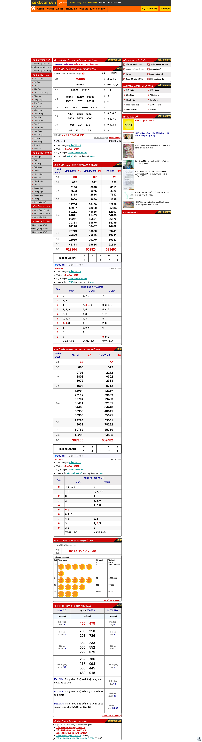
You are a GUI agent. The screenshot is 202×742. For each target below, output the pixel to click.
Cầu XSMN (75, 267)
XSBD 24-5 (88, 337)
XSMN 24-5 (58, 265)
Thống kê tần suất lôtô (135, 66)
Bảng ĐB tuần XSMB (134, 75)
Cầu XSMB (75, 141)
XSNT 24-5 (99, 528)
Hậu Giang (38, 127)
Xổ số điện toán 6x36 (42, 210)
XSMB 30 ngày (115, 134)
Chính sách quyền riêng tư (119, 741)
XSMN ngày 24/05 (79, 161)
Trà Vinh (37, 141)
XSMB (40, 8)
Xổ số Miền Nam (62, 161)
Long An (37, 134)
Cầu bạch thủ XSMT (77, 466)
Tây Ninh (37, 103)
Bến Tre (37, 120)
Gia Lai (36, 167)
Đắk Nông (38, 163)
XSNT (107, 478)
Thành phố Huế (40, 198)
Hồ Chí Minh (38, 75)
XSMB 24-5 (60, 137)
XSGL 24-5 (71, 528)
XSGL (79, 478)
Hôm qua (165, 8)
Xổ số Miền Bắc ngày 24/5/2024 (70, 724)
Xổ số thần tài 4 (40, 213)
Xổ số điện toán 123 (41, 206)
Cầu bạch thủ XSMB (77, 149)
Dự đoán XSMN (72, 271)
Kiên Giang (38, 131)
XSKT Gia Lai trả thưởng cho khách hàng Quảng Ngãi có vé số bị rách (152, 199)
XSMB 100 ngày (101, 134)
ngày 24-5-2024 (75, 537)
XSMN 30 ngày (115, 265)
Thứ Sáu (88, 537)
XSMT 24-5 (58, 456)
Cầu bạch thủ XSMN (77, 275)
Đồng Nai (37, 92)
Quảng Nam (38, 191)
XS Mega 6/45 (60, 537)
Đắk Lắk (37, 156)
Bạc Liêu (37, 113)
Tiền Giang (38, 99)
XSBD (92, 287)
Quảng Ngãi (38, 188)
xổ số (70, 152)
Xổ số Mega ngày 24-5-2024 (68, 732)
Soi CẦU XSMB (92, 61)
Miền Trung (79, 61)
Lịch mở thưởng (156, 66)
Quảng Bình (38, 184)
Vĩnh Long (38, 106)
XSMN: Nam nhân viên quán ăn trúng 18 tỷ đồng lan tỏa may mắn (152, 142)
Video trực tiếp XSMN (39, 225)
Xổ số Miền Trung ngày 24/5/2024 (71, 729)
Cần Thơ (37, 85)
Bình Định (38, 153)
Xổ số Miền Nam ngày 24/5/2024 (71, 726)
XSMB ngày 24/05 (79, 65)
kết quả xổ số (74, 469)
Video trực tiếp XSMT (39, 228)
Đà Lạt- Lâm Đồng (41, 89)
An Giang (37, 78)
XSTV (112, 287)
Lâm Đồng (130, 91)
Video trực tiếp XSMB (39, 221)
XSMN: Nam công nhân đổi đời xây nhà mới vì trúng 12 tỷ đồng (152, 130)
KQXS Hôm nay (150, 8)
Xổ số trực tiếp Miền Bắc (40, 60)
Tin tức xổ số (130, 113)
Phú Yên (37, 181)
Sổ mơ (128, 70)
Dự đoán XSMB (72, 145)
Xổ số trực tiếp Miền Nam (40, 63)
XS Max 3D (59, 602)
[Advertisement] (101, 32)
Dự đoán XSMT (72, 462)
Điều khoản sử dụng (100, 741)
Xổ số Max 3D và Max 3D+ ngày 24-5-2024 (75, 734)
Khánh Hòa (38, 170)
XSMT (59, 8)
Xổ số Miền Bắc (62, 65)
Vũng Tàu (37, 145)
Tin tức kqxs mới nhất (144, 117)
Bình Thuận (38, 124)
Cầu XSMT (75, 458)
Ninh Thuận (38, 177)
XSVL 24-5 (68, 337)
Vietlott (153, 106)
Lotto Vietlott (131, 106)
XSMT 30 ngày (115, 456)
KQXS (70, 278)
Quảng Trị (38, 195)
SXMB (92, 152)
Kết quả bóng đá (157, 75)
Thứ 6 (65, 69)
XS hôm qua (129, 82)
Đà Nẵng (37, 160)
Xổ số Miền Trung (63, 346)
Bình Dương (38, 110)
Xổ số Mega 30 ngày (112, 597)
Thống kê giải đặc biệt (159, 61)
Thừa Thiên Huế (132, 101)
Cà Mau (37, 82)
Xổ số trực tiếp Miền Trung (41, 67)
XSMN (50, 8)
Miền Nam (68, 61)
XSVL (72, 287)
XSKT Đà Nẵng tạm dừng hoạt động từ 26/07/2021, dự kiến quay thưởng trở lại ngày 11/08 (151, 170)
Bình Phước (38, 117)
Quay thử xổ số (156, 70)
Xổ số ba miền (64, 718)
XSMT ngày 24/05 (81, 346)
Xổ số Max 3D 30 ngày (111, 712)
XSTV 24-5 (107, 337)
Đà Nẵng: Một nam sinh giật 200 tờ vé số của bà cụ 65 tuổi (152, 158)
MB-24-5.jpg (115, 137)
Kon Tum (37, 174)
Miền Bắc (59, 61)
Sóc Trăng (38, 138)
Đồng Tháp (38, 96)
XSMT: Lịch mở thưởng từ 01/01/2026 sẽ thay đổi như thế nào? (151, 190)
